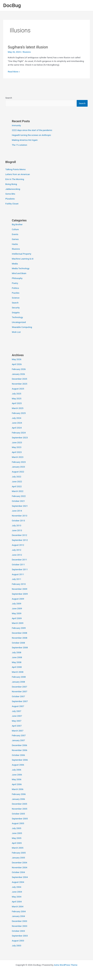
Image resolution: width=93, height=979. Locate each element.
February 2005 (19, 852)
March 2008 (17, 672)
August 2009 (18, 598)
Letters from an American (17, 174)
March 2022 (17, 491)
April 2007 (17, 725)
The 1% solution (19, 145)
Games (15, 239)
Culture (15, 229)
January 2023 (18, 466)
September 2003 (20, 935)
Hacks (15, 244)
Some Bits (10, 193)
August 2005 (18, 823)
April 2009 (17, 618)
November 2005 (19, 808)
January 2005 (18, 857)
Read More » (14, 71)
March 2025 (17, 408)
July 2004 (16, 887)
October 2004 (18, 872)
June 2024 (17, 422)
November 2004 (19, 867)
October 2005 (18, 813)
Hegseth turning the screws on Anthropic (31, 135)
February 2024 (19, 432)
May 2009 (16, 613)
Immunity (16, 125)
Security (16, 307)
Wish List (16, 332)
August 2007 (18, 706)
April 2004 (17, 901)
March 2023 (17, 457)
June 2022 (17, 481)
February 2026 (19, 369)
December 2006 (19, 745)
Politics (15, 288)
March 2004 (17, 906)
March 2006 (17, 789)
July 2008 (16, 652)
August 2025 (18, 388)
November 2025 (19, 383)
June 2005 (17, 833)
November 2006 (19, 750)
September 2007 (20, 701)
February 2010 (19, 584)
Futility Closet (12, 203)
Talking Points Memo (15, 169)
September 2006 (20, 760)
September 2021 (20, 506)
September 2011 (20, 569)
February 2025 (19, 413)
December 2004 (19, 862)
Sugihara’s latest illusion (28, 47)
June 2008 (17, 657)
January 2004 (18, 916)
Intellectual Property (21, 253)
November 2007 (19, 691)
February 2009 (19, 628)
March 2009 (17, 623)
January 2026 (18, 374)
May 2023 (16, 447)
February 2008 (19, 677)
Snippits (16, 312)
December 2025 (19, 379)
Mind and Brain (19, 273)
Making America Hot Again (25, 140)
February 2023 (19, 462)
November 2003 (19, 926)
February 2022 (19, 496)
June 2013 (17, 530)
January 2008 (18, 681)
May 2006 (16, 779)
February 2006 (19, 794)
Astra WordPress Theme (65, 965)
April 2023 (17, 452)
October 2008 (18, 642)
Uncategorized (19, 322)
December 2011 (19, 559)
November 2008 (19, 638)
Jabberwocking (12, 189)
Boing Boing (11, 184)
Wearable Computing (22, 327)
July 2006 (16, 769)
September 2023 (20, 437)
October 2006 (18, 755)
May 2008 (16, 662)
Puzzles (15, 293)
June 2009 (17, 608)
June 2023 (17, 442)
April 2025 (17, 403)
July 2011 (16, 579)
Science (15, 297)
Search (8, 97)
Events (15, 234)
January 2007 (18, 740)
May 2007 (16, 721)
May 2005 (16, 838)
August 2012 (18, 545)
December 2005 (19, 804)
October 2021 (18, 501)
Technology (17, 317)
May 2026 (16, 359)
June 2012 (17, 555)
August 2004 (18, 882)
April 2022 (17, 486)
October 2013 (18, 520)
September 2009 (20, 594)
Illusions (27, 52)
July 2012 (16, 550)
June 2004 (17, 891)
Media (15, 263)
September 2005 (20, 818)
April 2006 (17, 784)
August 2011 (18, 574)
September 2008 (20, 647)
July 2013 (16, 525)
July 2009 (16, 603)
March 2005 (17, 847)
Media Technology (20, 268)
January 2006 (18, 799)
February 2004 (19, 911)
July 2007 (16, 711)
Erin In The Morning (14, 179)
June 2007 (17, 716)
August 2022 (18, 471)
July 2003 (16, 945)
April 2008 (17, 667)
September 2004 (20, 877)
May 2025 (16, 398)
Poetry (15, 283)
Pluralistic (10, 198)
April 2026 (17, 364)
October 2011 (18, 564)
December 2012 (19, 535)
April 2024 (17, 427)
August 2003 (18, 940)
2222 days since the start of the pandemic (32, 130)
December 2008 (19, 633)
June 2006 (17, 774)
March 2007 (17, 730)
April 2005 (17, 843)
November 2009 (19, 589)
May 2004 (16, 896)
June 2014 (17, 510)
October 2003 (18, 931)
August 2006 (18, 764)
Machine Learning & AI (22, 258)
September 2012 (20, 540)
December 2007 (19, 686)
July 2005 (16, 828)
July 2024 (16, 418)
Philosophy (17, 278)
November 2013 (19, 515)
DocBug (12, 5)
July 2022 (16, 476)
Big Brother (17, 224)
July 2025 (16, 393)
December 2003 (19, 921)
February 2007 (19, 735)
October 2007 (18, 696)
